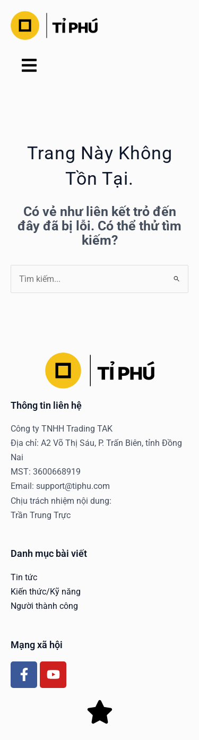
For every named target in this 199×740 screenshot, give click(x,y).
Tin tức (24, 577)
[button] (29, 66)
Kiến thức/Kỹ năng (46, 592)
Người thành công (44, 606)
